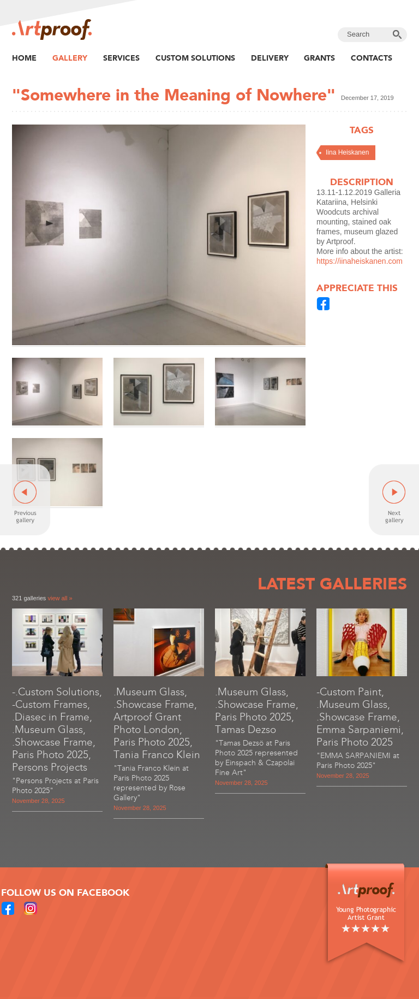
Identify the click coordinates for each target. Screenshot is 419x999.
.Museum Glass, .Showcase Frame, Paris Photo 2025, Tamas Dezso (256, 710)
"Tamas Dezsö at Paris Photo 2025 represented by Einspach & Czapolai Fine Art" (256, 757)
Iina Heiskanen (347, 152)
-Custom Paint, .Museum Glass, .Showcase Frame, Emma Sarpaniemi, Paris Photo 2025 (360, 716)
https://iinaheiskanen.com (359, 261)
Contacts (371, 58)
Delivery (270, 58)
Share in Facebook (323, 304)
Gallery (69, 58)
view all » (59, 598)
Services (121, 58)
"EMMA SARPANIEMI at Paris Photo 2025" (357, 760)
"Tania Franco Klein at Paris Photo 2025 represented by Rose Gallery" (151, 783)
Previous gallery (25, 499)
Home (24, 58)
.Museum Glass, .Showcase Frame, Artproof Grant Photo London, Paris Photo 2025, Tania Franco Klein (156, 723)
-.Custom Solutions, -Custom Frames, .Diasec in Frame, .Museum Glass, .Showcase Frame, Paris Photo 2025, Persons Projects (57, 729)
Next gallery (394, 499)
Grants (319, 58)
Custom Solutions (195, 58)
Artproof (52, 29)
